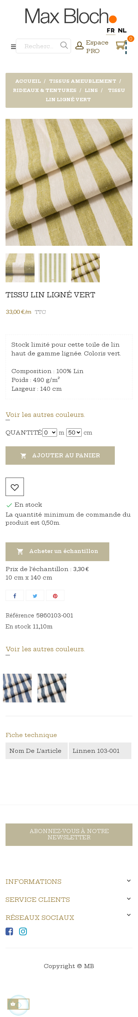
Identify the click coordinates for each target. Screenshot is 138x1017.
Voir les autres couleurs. (45, 414)
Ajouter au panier (60, 456)
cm (88, 432)
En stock (18, 626)
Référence (20, 615)
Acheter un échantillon (57, 551)
